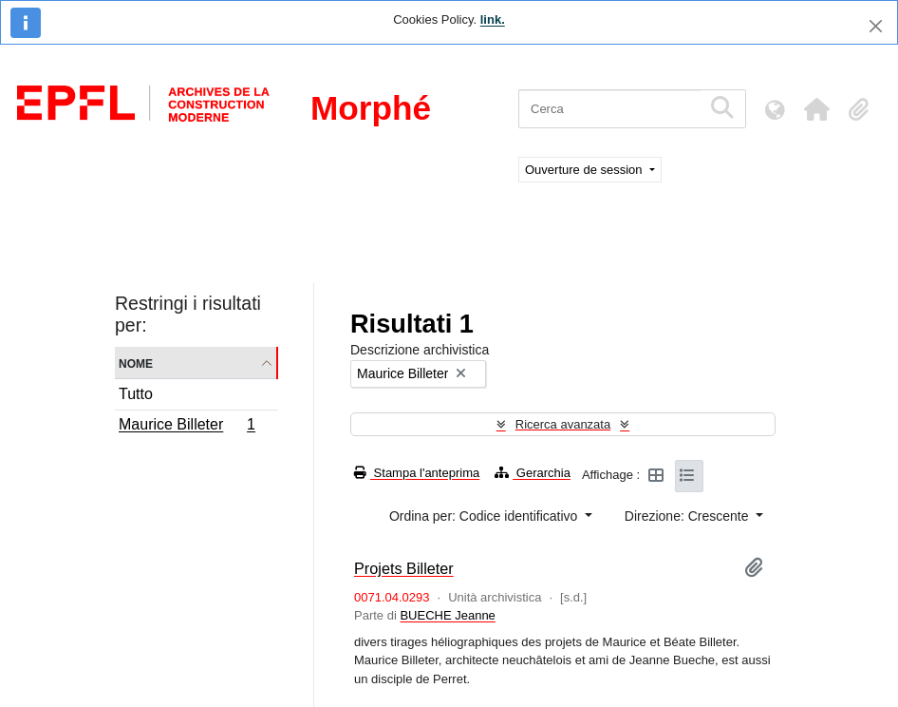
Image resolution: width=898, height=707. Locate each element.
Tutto (136, 394)
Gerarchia (533, 473)
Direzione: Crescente (689, 516)
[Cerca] (610, 108)
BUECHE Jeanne (447, 615)
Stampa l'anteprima (416, 473)
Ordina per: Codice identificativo (485, 516)
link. (492, 19)
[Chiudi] (875, 26)
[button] (816, 109)
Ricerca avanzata (562, 424)
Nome (136, 363)
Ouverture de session (585, 169)
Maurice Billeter (186, 426)
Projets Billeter (404, 568)
